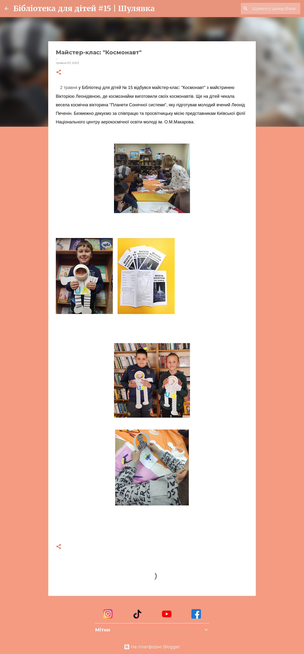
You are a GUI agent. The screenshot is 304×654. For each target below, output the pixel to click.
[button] (59, 72)
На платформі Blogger (152, 647)
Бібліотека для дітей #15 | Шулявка (84, 8)
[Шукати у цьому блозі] (275, 8)
